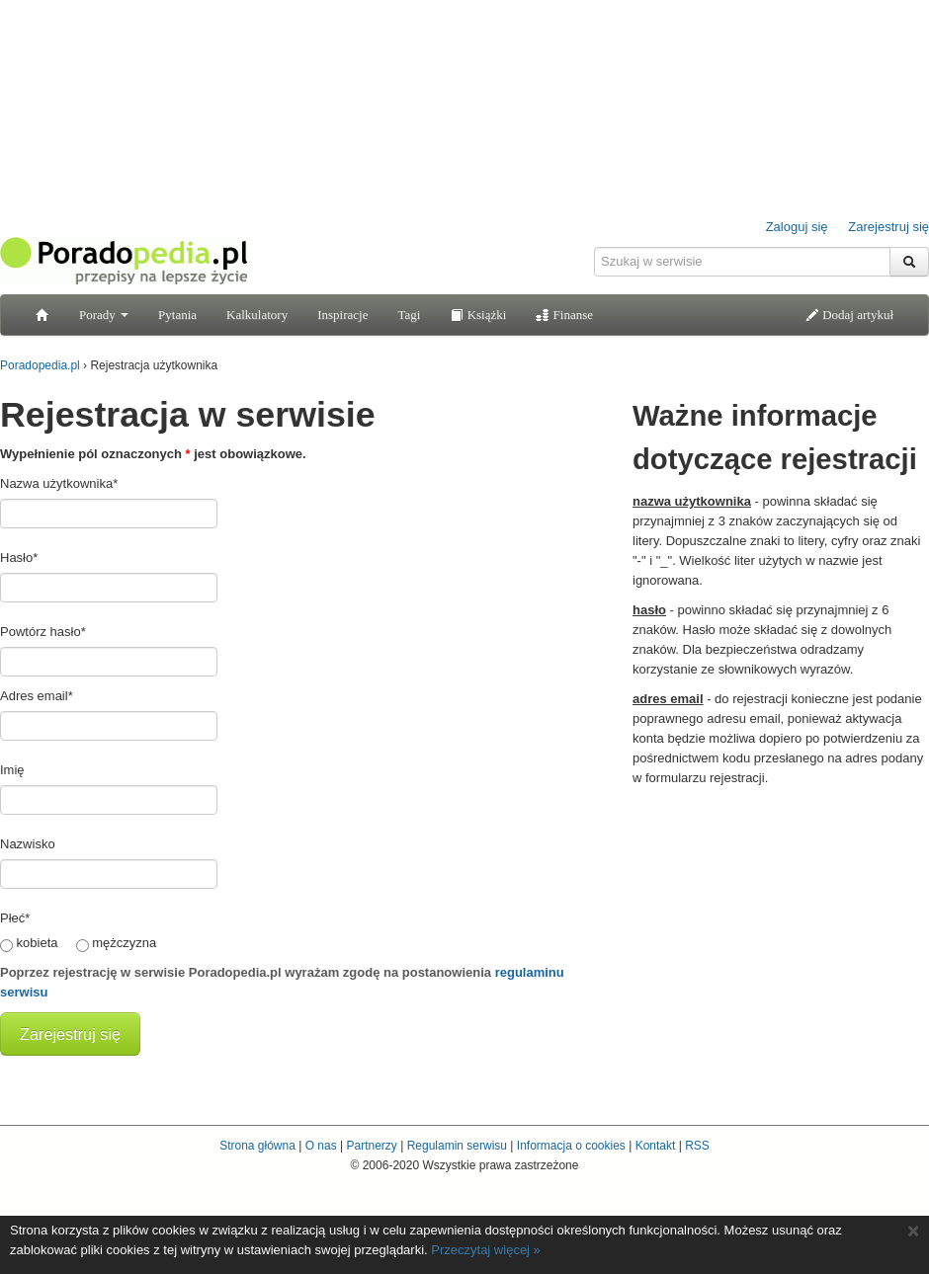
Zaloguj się (797, 226)
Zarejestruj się (888, 226)
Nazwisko (27, 843)
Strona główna (257, 1146)
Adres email (36, 695)
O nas (321, 1146)
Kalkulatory (257, 314)
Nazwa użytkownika (59, 483)
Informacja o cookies (571, 1146)
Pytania (177, 314)
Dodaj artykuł (849, 314)
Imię (12, 769)
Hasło (19, 557)
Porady (103, 314)
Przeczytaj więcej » (486, 1249)
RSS (697, 1146)
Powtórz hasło (43, 631)
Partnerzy (371, 1146)
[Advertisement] (781, 921)
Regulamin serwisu (457, 1146)
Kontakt (655, 1146)
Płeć (15, 918)
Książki (478, 314)
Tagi (408, 314)
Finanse (564, 314)
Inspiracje (342, 314)
